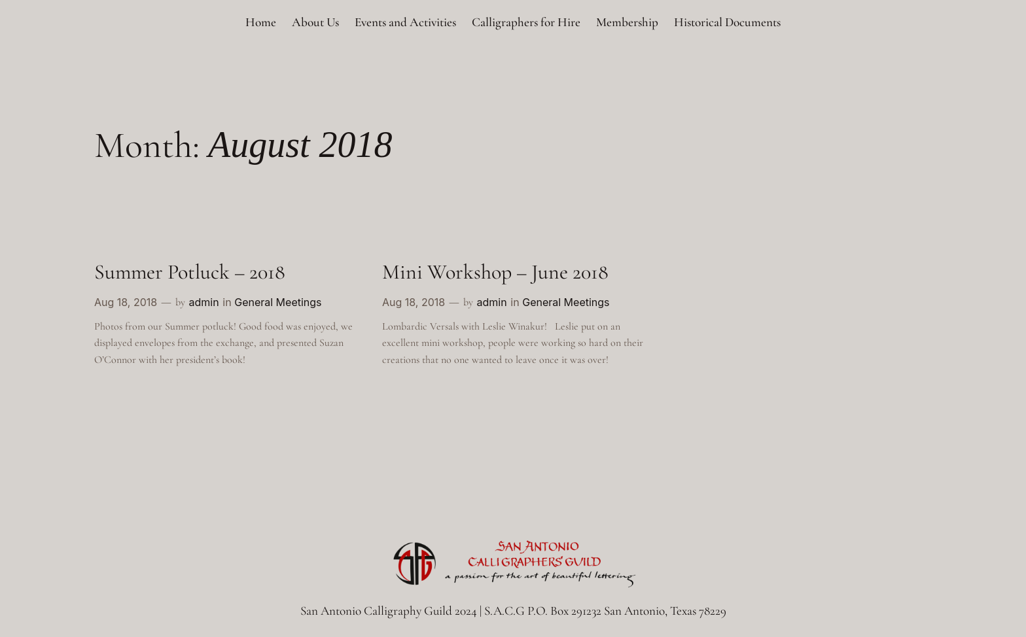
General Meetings (277, 302)
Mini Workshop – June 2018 (495, 272)
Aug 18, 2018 (125, 302)
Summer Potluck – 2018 (189, 272)
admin (203, 302)
